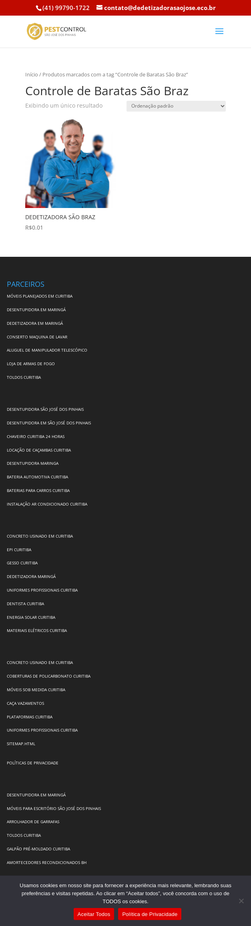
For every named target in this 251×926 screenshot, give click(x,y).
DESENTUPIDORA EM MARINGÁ (36, 309)
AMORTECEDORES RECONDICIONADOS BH (46, 862)
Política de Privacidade (149, 914)
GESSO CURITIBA (22, 563)
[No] (241, 901)
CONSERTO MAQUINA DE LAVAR (37, 337)
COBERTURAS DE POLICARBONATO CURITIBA (48, 676)
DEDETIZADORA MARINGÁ (31, 576)
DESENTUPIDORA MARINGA (32, 463)
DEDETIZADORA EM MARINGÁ (35, 323)
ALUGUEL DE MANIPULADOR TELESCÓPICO (47, 350)
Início (31, 74)
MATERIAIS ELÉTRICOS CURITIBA (37, 630)
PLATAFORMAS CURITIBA (29, 717)
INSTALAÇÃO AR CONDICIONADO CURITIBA (47, 504)
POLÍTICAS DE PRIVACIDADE (32, 763)
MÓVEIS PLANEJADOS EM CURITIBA (39, 296)
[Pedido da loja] (176, 106)
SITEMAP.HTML (21, 743)
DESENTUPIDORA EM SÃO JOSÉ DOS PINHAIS (49, 423)
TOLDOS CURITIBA (24, 377)
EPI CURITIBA (19, 549)
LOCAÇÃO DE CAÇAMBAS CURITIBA (39, 450)
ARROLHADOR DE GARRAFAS (33, 821)
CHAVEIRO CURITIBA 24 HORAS (35, 436)
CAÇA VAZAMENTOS (25, 703)
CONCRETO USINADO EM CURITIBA (40, 536)
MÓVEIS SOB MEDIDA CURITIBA (36, 689)
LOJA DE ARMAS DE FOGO (31, 363)
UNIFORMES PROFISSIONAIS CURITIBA (42, 590)
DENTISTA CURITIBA (25, 603)
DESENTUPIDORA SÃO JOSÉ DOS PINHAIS (45, 409)
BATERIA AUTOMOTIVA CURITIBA (37, 477)
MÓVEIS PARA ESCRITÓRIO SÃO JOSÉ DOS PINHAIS (54, 808)
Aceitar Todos (94, 914)
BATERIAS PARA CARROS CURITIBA (38, 490)
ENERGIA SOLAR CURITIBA (31, 617)
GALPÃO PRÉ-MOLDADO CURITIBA (38, 849)
